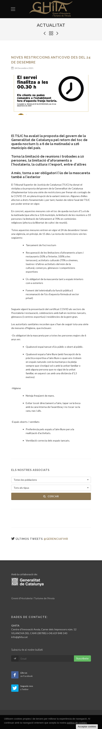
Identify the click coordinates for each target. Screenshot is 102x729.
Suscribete (82, 658)
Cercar (51, 496)
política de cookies (77, 722)
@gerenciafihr (56, 539)
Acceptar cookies (87, 726)
